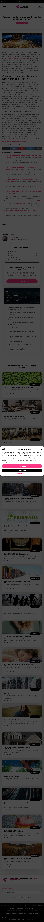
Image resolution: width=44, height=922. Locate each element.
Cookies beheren (22, 470)
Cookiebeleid (21, 473)
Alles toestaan (22, 466)
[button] (41, 449)
